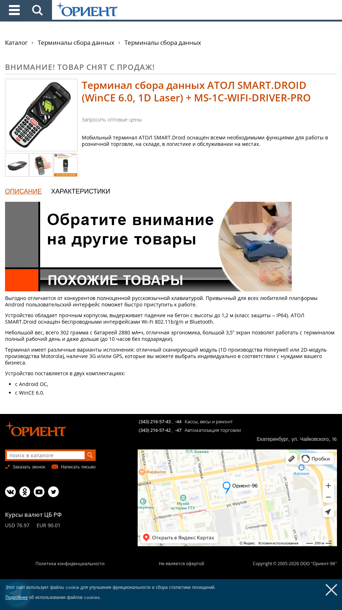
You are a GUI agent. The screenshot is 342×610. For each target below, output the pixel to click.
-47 (178, 430)
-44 (178, 421)
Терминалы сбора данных (76, 42)
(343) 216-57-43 (155, 421)
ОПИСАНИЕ (23, 191)
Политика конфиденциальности (70, 564)
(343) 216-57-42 (155, 430)
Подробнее (16, 597)
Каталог (16, 42)
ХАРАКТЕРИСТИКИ (80, 191)
